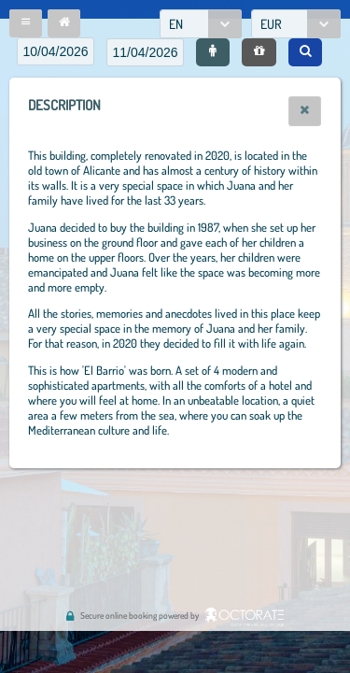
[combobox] (201, 23)
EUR (271, 24)
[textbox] (55, 51)
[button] (25, 23)
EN (176, 24)
